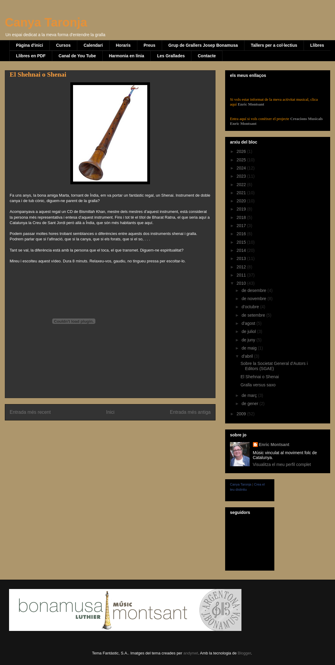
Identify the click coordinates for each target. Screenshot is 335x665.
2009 (242, 413)
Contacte (207, 55)
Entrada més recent (30, 412)
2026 (242, 151)
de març (249, 395)
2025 (242, 159)
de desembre (254, 290)
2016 (242, 233)
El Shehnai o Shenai (260, 376)
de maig (249, 348)
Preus (149, 45)
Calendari (93, 45)
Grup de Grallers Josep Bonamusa (203, 45)
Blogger (244, 653)
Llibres (317, 45)
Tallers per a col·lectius (274, 45)
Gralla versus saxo (258, 384)
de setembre (253, 315)
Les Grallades (171, 55)
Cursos (63, 45)
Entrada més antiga (190, 412)
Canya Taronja (46, 22)
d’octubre (250, 306)
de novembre (254, 298)
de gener (250, 403)
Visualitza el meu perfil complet (282, 464)
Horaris (123, 45)
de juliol (249, 331)
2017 (242, 225)
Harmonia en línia (126, 55)
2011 (242, 275)
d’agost (248, 323)
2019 (242, 209)
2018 (242, 217)
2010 (242, 283)
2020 (242, 200)
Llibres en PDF (31, 55)
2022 (242, 184)
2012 (242, 266)
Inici (110, 412)
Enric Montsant (250, 104)
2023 (242, 176)
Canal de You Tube (77, 55)
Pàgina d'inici (29, 45)
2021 (242, 192)
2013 (242, 258)
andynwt (190, 653)
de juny (248, 339)
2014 (242, 250)
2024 (242, 168)
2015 (242, 242)
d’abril (247, 356)
